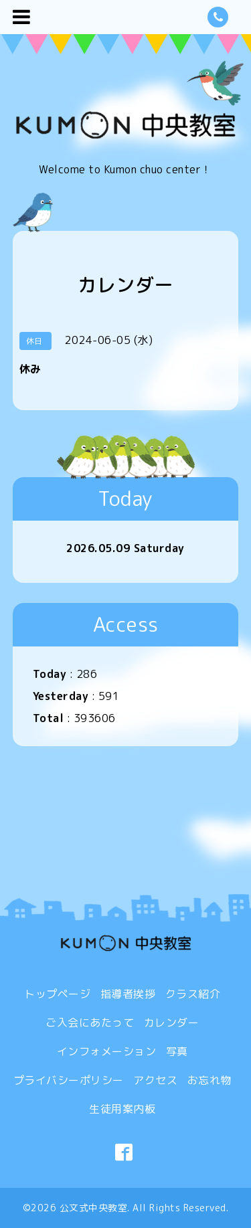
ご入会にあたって (90, 1022)
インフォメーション (107, 1051)
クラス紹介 (193, 993)
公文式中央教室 (94, 1207)
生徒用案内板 (122, 1109)
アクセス (155, 1080)
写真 (177, 1051)
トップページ (57, 993)
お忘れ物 (209, 1080)
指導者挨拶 (128, 993)
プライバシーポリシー (68, 1080)
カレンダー (171, 1022)
